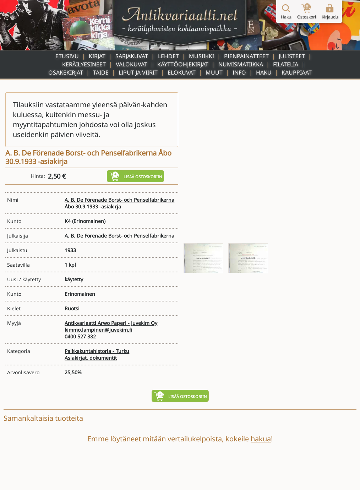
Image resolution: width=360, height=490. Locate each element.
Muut (214, 72)
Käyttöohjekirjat (182, 64)
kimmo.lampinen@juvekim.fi (98, 329)
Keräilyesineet (84, 64)
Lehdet (168, 56)
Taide (101, 72)
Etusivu (67, 56)
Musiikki (201, 56)
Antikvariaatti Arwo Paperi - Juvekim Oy (111, 323)
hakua (261, 438)
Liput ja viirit (138, 72)
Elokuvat (182, 72)
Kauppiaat (297, 72)
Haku (264, 72)
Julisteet (292, 56)
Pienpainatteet (246, 56)
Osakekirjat (65, 72)
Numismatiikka (240, 64)
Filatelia (285, 64)
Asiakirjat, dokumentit (91, 357)
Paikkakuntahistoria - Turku (97, 351)
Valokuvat (131, 64)
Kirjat (97, 56)
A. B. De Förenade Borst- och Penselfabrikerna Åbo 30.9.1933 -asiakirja (119, 203)
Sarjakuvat (131, 56)
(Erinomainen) (88, 221)
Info (239, 72)
